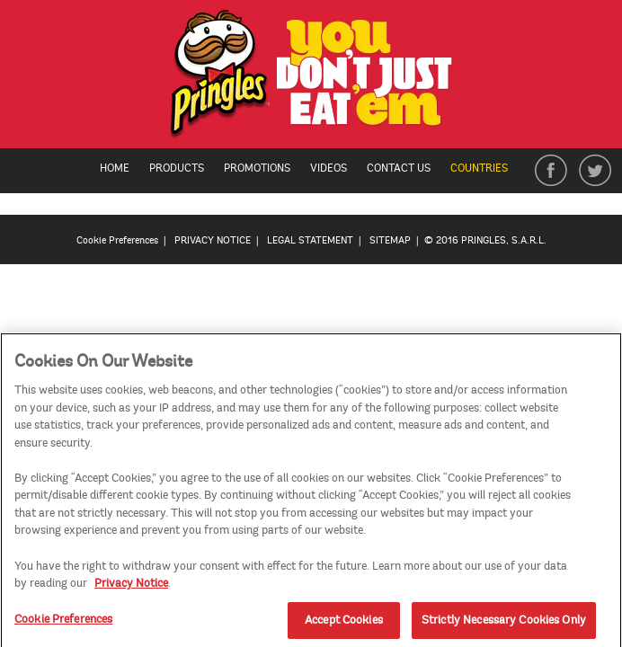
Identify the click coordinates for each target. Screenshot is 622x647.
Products (176, 168)
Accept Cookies (344, 623)
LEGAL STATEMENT (310, 240)
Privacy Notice (131, 587)
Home (114, 168)
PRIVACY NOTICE (212, 240)
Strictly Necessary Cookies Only (504, 623)
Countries (488, 168)
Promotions (257, 168)
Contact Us (399, 168)
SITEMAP (390, 240)
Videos (328, 168)
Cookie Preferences (117, 240)
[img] (311, 78)
